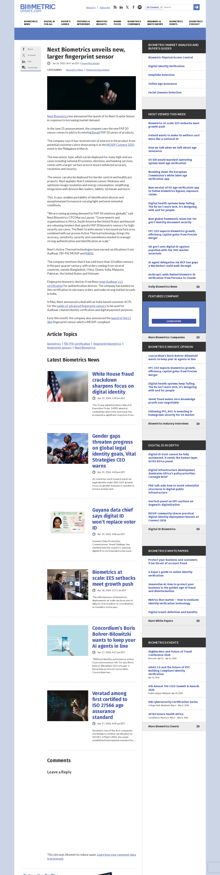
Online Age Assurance (162, 83)
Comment (32, 67)
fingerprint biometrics (107, 343)
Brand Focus (117, 23)
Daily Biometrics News (162, 286)
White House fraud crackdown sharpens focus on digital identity (113, 383)
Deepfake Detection (161, 75)
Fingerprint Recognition (98, 69)
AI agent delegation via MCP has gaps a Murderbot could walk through (173, 264)
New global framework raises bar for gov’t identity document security (172, 220)
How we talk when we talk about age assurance (172, 149)
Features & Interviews (83, 23)
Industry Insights (101, 23)
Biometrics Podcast (196, 23)
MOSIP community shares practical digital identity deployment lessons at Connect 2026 (173, 517)
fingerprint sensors (59, 347)
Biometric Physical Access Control (170, 57)
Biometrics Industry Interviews (168, 423)
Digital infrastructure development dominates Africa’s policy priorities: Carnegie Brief (172, 473)
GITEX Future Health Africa (174, 715)
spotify (140, 7)
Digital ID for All (49, 23)
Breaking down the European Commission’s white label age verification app (167, 175)
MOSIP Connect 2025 (120, 145)
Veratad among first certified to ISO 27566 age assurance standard (109, 705)
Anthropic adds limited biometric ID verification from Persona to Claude (172, 276)
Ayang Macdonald (90, 63)
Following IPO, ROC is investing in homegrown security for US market (171, 413)
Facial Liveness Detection (165, 92)
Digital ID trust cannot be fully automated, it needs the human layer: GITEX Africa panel (173, 458)
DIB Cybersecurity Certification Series (174, 703)
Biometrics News (31, 23)
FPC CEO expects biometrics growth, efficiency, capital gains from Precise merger (172, 235)
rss (115, 7)
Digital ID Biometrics (162, 529)
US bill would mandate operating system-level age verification (170, 161)
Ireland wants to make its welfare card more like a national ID (173, 137)
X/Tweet (32, 55)
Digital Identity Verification (166, 66)
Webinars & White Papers (155, 23)
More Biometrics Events (163, 726)
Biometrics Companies (134, 23)
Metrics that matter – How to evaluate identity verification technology (173, 601)
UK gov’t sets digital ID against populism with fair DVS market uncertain (168, 250)
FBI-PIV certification (77, 343)
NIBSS (89, 253)
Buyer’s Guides (66, 23)
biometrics (54, 343)
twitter (127, 7)
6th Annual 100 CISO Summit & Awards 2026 (174, 690)
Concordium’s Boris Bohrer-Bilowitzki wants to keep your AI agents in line (114, 637)
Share (30, 49)
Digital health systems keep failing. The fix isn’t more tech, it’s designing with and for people (172, 207)
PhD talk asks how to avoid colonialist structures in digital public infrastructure (173, 489)
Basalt (96, 132)
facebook (133, 7)
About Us (91, 7)
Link (29, 61)
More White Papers (160, 620)
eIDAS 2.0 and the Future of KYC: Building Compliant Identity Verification (174, 672)
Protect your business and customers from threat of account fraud (172, 561)
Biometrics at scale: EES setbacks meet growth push (114, 578)
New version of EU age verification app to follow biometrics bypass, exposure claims (173, 191)
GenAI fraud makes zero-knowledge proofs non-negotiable (171, 401)
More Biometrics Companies (166, 337)
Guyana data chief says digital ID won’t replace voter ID (114, 519)
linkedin (121, 7)
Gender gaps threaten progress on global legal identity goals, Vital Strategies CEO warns (114, 451)
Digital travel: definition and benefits (172, 612)
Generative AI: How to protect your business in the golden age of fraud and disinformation (172, 588)
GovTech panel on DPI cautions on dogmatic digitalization (170, 503)
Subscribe (105, 7)
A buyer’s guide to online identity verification (170, 573)
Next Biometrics (57, 116)
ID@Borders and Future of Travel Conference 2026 (174, 655)
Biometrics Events (176, 23)
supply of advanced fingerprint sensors (81, 306)
